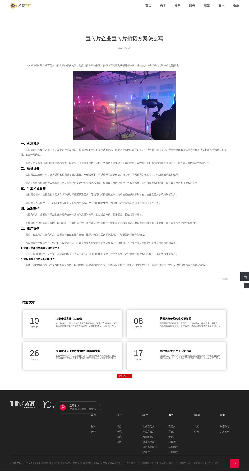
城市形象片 (148, 441)
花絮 (207, 10)
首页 (148, 10)
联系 (236, 10)
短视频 (172, 446)
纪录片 (146, 456)
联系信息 (225, 430)
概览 (119, 430)
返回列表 (218, 280)
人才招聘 (225, 436)
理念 (119, 446)
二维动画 (173, 451)
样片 (177, 10)
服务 (192, 10)
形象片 (172, 441)
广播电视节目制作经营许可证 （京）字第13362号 (131, 467)
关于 (163, 10)
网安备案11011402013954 (95, 467)
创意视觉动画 (149, 451)
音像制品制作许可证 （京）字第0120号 (172, 467)
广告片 (172, 436)
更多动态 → (124, 380)
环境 (119, 436)
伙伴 (93, 436)
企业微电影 (148, 446)
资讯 (221, 10)
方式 (119, 441)
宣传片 (172, 430)
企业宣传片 (148, 430)
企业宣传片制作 (211, 467)
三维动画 (173, 456)
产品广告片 (148, 436)
